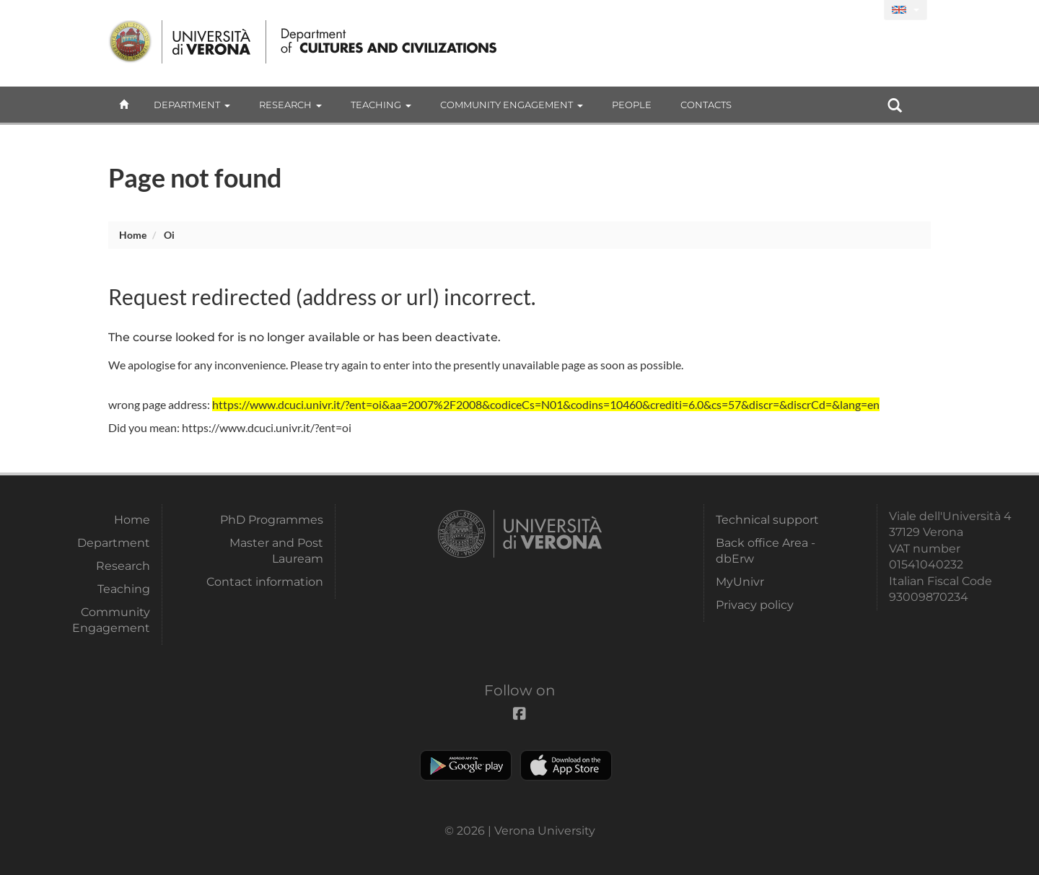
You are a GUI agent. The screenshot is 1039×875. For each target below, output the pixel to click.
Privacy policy (755, 605)
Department (192, 104)
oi (169, 235)
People (632, 104)
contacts (706, 104)
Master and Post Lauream (276, 551)
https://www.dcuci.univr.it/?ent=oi (266, 427)
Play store (466, 765)
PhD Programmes (271, 520)
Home (132, 235)
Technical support (767, 520)
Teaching (381, 104)
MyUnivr (740, 582)
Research (290, 104)
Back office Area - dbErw (765, 551)
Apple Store (566, 765)
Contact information (264, 582)
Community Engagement (511, 104)
